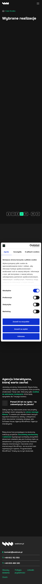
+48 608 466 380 (11, 563)
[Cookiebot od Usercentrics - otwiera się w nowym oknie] (29, 245)
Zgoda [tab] (6, 252)
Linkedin (30, 570)
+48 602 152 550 (11, 557)
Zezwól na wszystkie (21, 322)
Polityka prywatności (20, 571)
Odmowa (21, 336)
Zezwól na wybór (21, 329)
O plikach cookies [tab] (32, 252)
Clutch (5, 577)
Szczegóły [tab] (17, 252)
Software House (8, 421)
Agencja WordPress (22, 421)
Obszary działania (6, 571)
